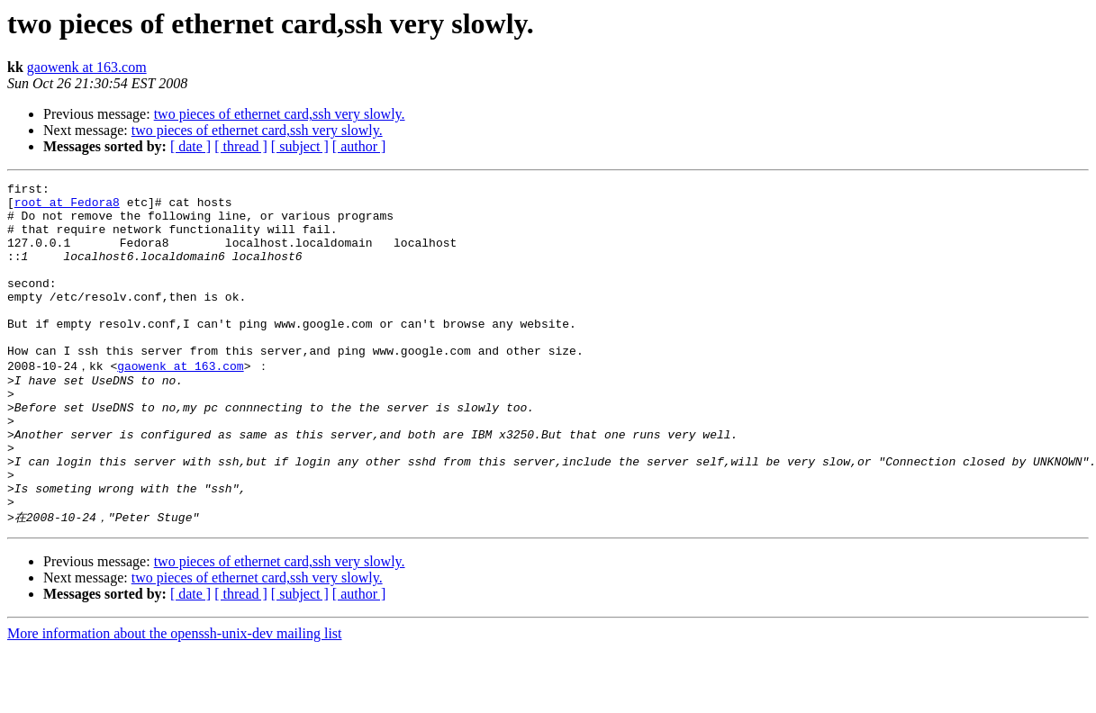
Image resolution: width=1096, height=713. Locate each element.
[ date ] (190, 146)
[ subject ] (300, 146)
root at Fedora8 (67, 207)
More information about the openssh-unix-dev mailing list (174, 697)
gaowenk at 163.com (87, 67)
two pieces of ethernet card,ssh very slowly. (279, 114)
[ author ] (359, 146)
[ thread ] (240, 146)
